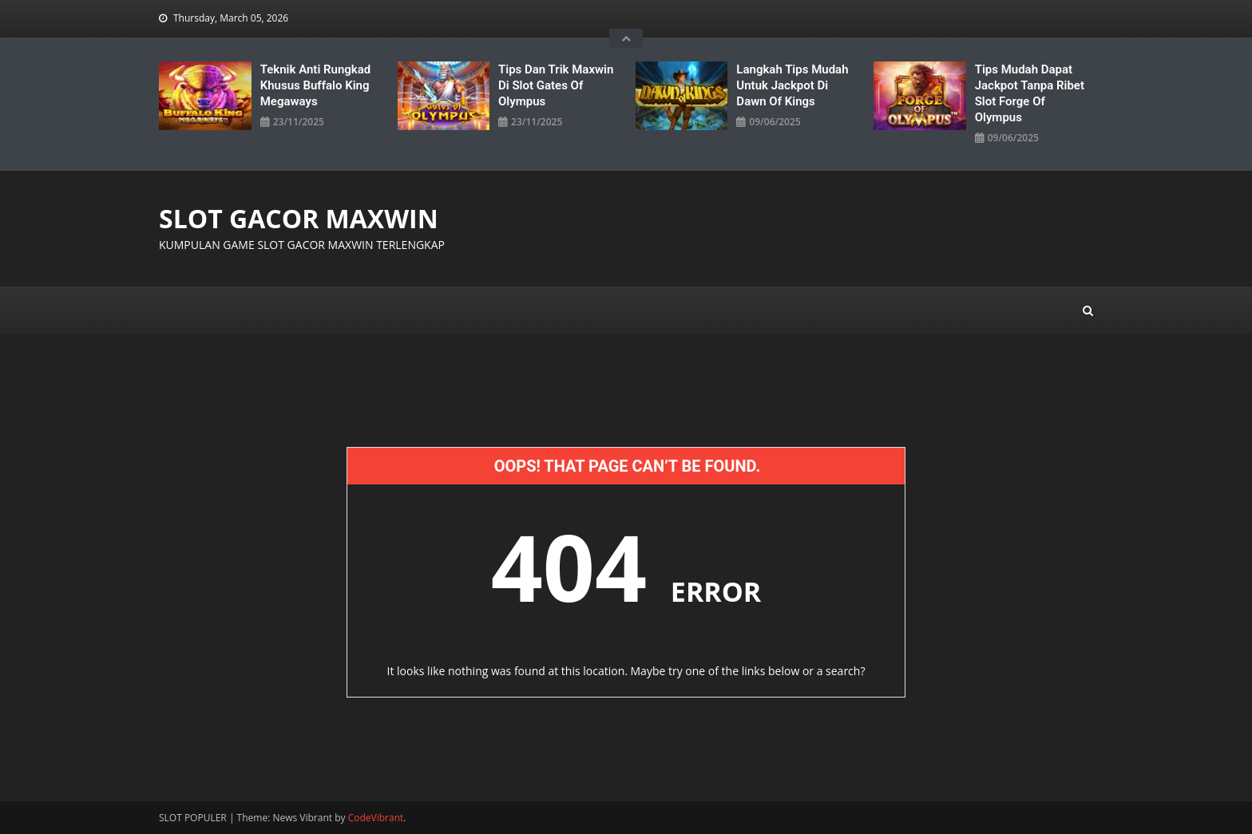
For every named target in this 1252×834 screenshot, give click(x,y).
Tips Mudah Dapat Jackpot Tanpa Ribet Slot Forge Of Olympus (1029, 93)
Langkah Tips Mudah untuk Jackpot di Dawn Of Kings (792, 85)
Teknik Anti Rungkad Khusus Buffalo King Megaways (315, 85)
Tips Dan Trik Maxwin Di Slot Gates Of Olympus (555, 85)
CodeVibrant (376, 817)
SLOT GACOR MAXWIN (298, 218)
